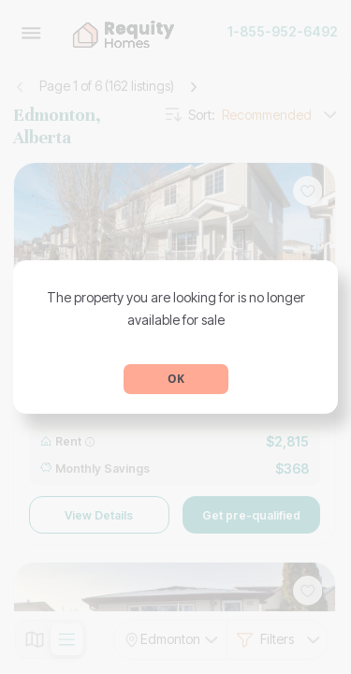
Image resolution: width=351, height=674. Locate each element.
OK (176, 379)
